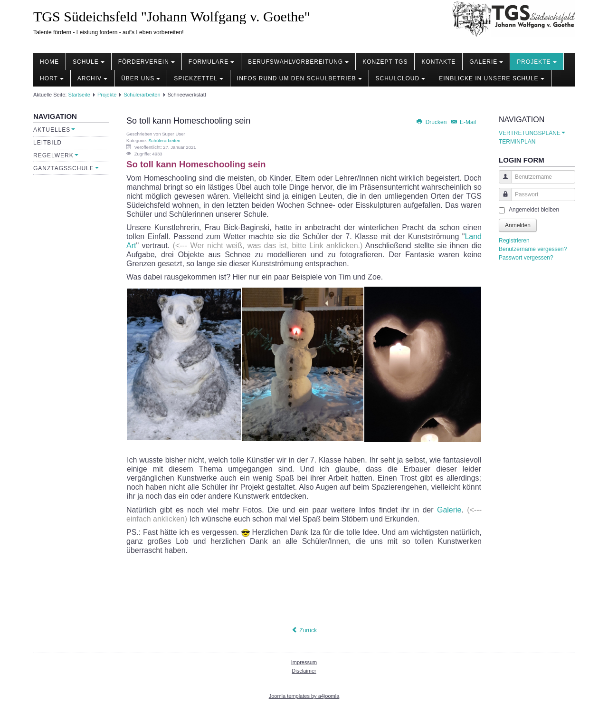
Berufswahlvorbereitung (298, 61)
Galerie (486, 61)
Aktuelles (54, 129)
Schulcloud (401, 78)
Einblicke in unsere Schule (491, 78)
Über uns (140, 78)
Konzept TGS (385, 61)
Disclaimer (304, 671)
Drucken (432, 122)
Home (49, 61)
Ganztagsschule (66, 168)
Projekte (536, 61)
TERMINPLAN (517, 141)
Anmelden (518, 225)
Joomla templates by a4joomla (304, 696)
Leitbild (47, 142)
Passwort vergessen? (526, 257)
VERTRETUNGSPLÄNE (532, 133)
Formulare (211, 61)
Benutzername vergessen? (533, 249)
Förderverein (146, 61)
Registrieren (514, 240)
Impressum (304, 662)
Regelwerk (55, 155)
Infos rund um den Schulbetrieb (299, 78)
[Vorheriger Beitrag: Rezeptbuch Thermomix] (304, 630)
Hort (52, 78)
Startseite (79, 94)
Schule (88, 61)
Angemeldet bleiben (534, 209)
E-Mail (463, 122)
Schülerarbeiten (142, 94)
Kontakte (438, 61)
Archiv (92, 78)
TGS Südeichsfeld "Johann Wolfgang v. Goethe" (171, 16)
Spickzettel (198, 78)
